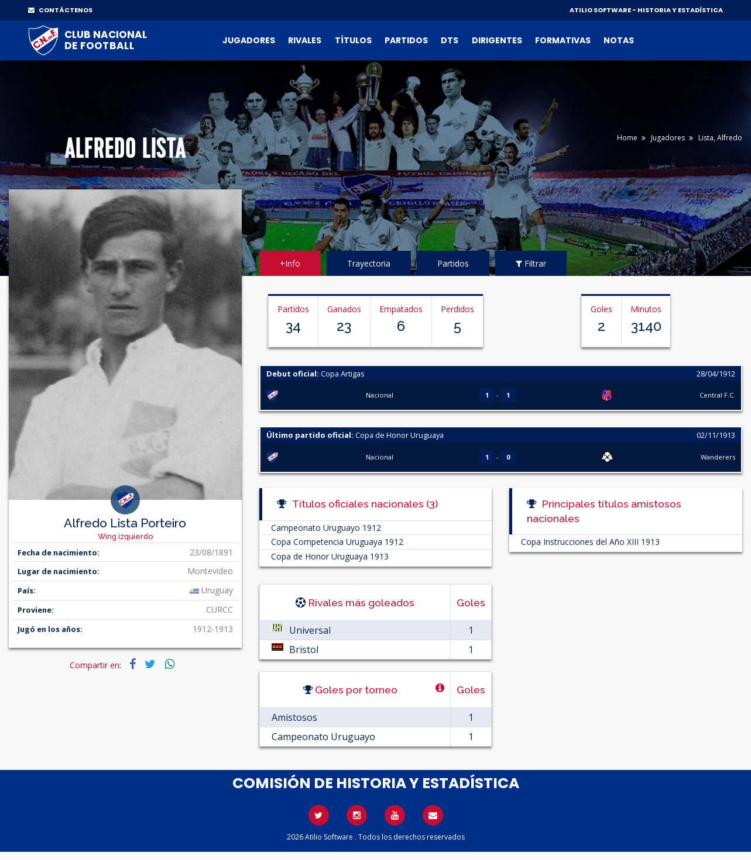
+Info (290, 263)
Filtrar (531, 263)
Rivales (304, 40)
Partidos (406, 40)
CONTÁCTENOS (60, 10)
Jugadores (248, 40)
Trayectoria (368, 263)
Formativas (563, 40)
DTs (449, 40)
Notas (618, 40)
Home (627, 138)
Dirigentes (497, 40)
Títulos (353, 40)
